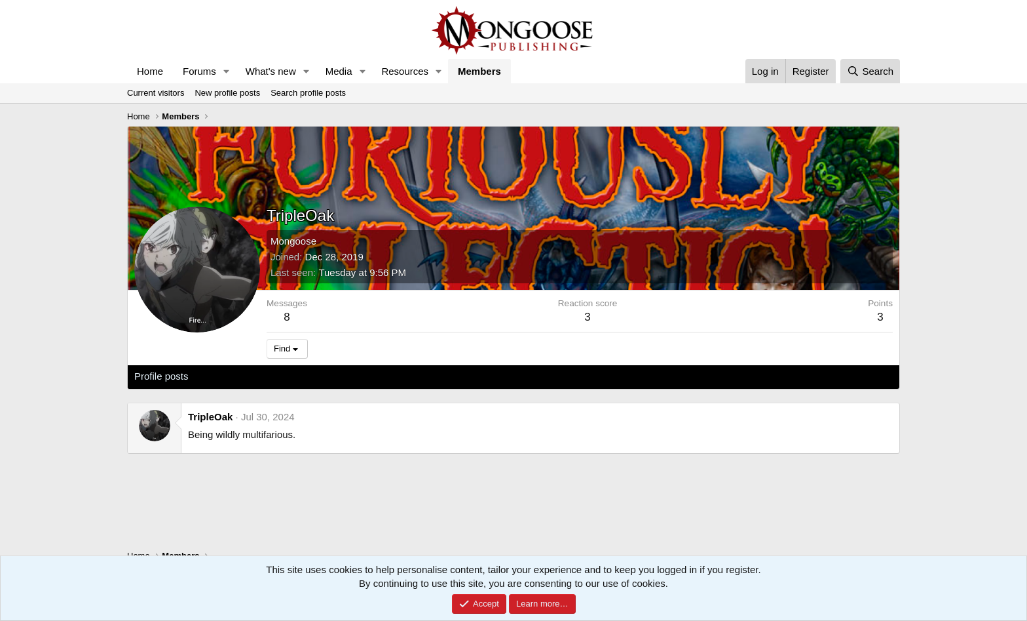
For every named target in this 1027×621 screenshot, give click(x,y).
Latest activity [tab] (231, 376)
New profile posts (227, 93)
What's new (271, 71)
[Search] (870, 71)
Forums (199, 71)
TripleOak (210, 416)
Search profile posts (308, 93)
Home (150, 71)
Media (339, 71)
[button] (226, 71)
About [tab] (337, 376)
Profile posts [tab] (161, 376)
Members (479, 71)
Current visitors (155, 93)
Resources (404, 71)
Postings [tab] (293, 376)
